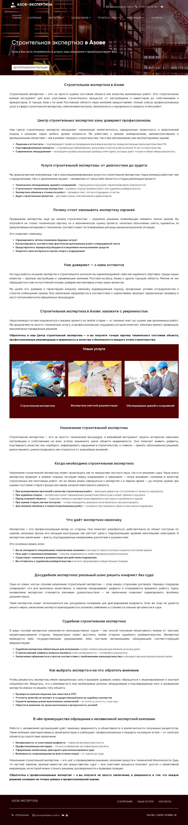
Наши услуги (146, 801)
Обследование (80, 18)
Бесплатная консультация (31, 67)
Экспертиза (55, 18)
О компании (34, 18)
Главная (16, 18)
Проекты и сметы (108, 18)
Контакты (156, 18)
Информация (134, 18)
